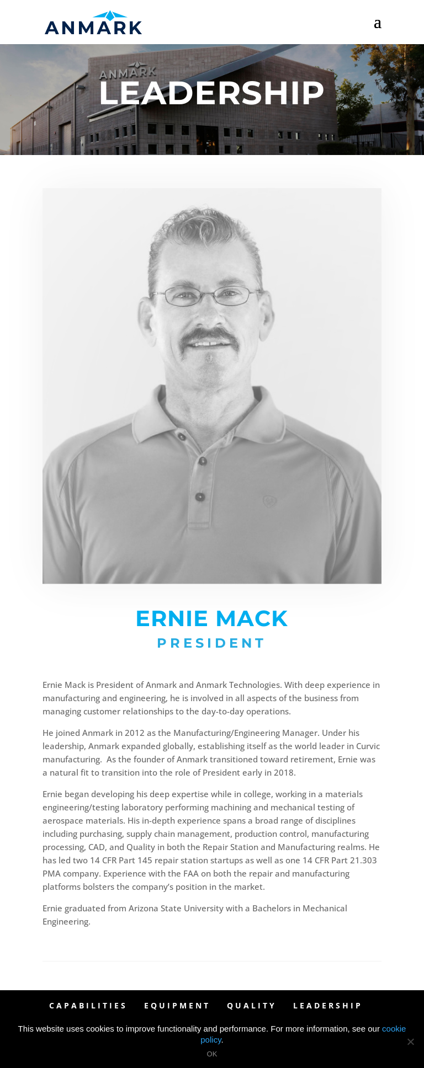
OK (212, 1054)
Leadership (328, 1005)
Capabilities (88, 1005)
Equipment (177, 1005)
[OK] (410, 1041)
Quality (252, 1005)
